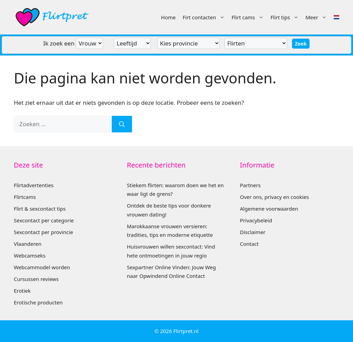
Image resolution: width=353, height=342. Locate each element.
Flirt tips (286, 17)
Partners (250, 185)
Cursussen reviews (36, 278)
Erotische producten (38, 302)
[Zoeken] (122, 124)
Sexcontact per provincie (43, 232)
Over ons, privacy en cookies (274, 196)
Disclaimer (252, 232)
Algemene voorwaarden (269, 208)
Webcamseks (30, 255)
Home (168, 17)
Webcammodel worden (42, 267)
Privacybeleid (256, 220)
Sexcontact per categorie (44, 220)
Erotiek (22, 290)
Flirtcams (25, 196)
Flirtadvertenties (33, 185)
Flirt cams (249, 17)
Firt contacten (205, 17)
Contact (249, 243)
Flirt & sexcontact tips (39, 208)
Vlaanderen (27, 243)
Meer (317, 17)
